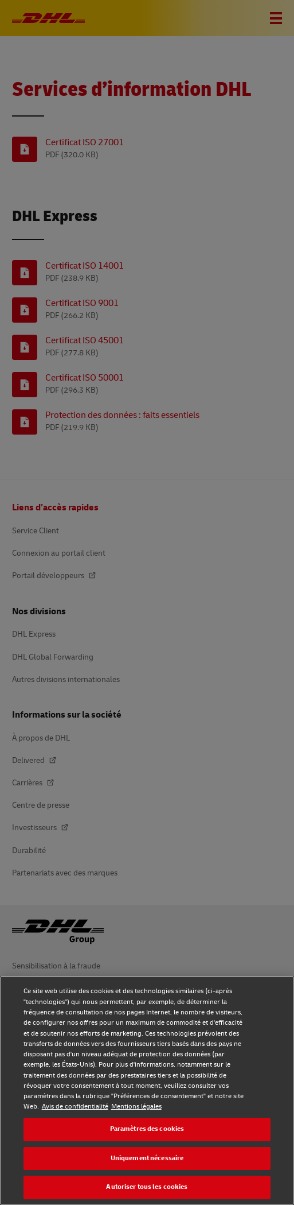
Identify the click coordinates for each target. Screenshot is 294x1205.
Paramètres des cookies (147, 1129)
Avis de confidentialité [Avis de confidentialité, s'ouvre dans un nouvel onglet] (75, 1106)
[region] (147, 1090)
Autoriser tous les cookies (146, 1187)
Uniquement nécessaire (147, 1158)
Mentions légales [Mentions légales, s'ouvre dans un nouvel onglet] (136, 1106)
